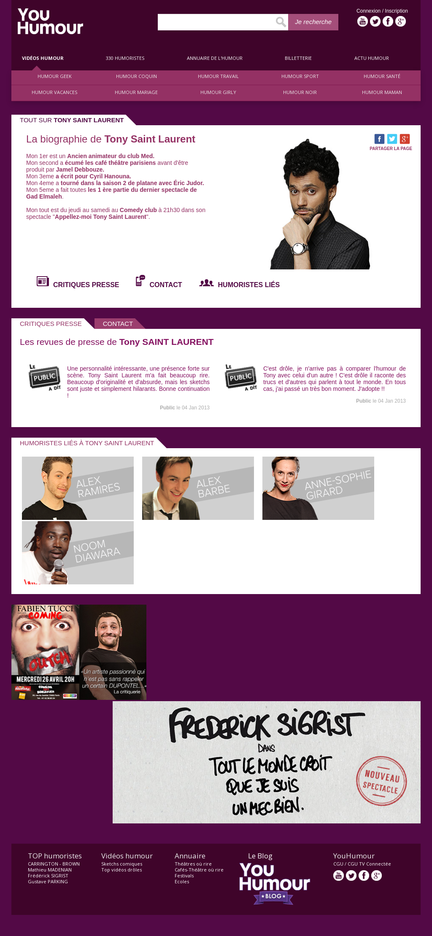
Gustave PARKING (48, 881)
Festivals (184, 875)
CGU (338, 864)
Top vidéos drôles (121, 869)
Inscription (396, 11)
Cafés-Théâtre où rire (199, 869)
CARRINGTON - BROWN (54, 864)
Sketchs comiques (121, 864)
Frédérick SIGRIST (48, 875)
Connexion (369, 11)
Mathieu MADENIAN (50, 869)
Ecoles (182, 881)
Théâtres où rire (193, 864)
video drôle (50, 21)
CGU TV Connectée (369, 864)
